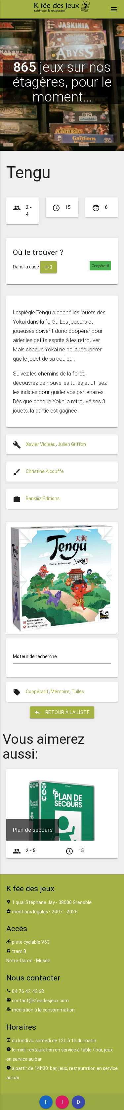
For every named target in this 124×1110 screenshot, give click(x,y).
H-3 (49, 267)
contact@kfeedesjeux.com (40, 1001)
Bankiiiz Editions (43, 498)
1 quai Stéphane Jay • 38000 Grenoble (52, 902)
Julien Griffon (72, 444)
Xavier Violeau (41, 444)
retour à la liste (62, 712)
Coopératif (37, 691)
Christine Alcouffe (45, 471)
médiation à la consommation (43, 1010)
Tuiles (77, 691)
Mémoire (60, 691)
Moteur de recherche (35, 656)
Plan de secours (33, 829)
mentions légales (30, 912)
